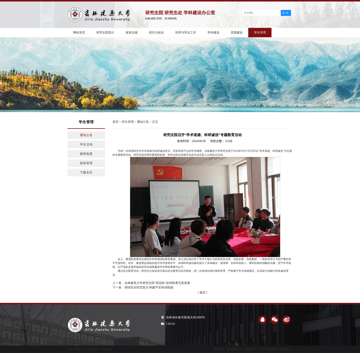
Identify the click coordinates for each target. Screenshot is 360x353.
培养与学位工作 (185, 32)
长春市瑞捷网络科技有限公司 (275, 349)
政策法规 (132, 32)
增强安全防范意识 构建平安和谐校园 (148, 287)
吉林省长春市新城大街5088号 (185, 317)
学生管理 (260, 32)
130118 (170, 323)
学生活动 (86, 144)
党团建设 (237, 32)
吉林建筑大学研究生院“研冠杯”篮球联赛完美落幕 (157, 282)
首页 (115, 121)
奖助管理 (86, 163)
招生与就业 (156, 32)
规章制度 (86, 153)
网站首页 (79, 32)
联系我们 (106, 349)
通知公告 (86, 135)
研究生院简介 (105, 32)
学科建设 (213, 32)
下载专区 (86, 172)
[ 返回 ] (202, 292)
